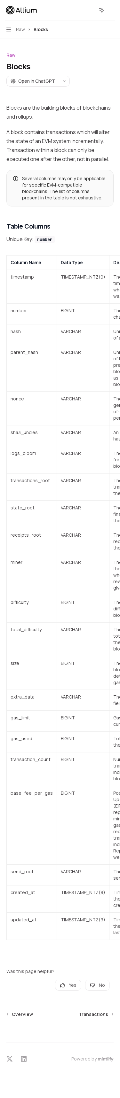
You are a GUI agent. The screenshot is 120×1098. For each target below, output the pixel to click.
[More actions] (111, 10)
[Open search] (90, 10)
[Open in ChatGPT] (32, 81)
